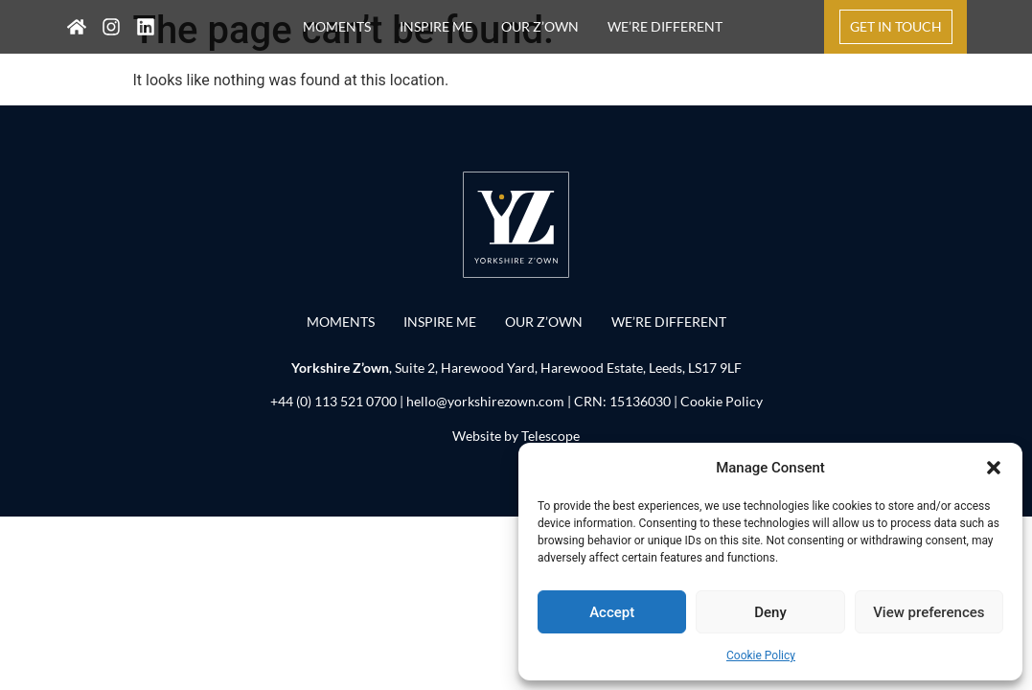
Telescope (550, 435)
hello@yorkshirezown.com (485, 401)
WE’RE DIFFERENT (665, 26)
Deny (770, 612)
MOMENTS (337, 26)
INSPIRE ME (436, 26)
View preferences (928, 612)
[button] (993, 467)
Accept (611, 612)
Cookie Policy (760, 655)
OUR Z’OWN (540, 26)
